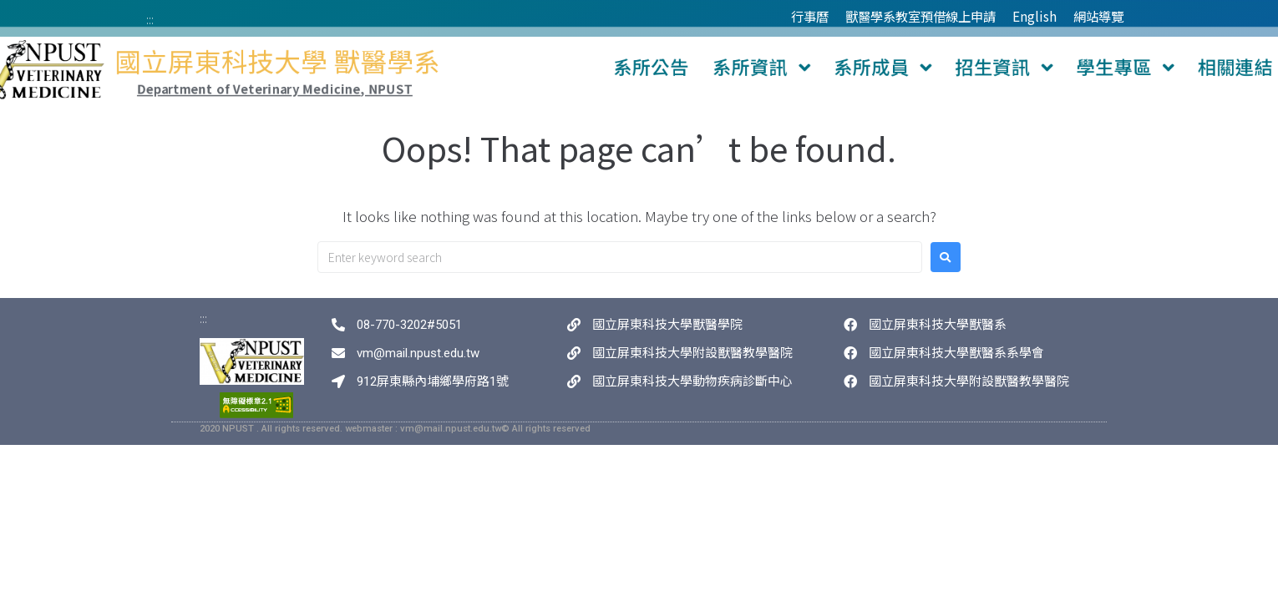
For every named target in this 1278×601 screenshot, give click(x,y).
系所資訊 (731, 68)
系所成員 (823, 68)
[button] (826, 68)
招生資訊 (915, 68)
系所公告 (648, 68)
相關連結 (1090, 68)
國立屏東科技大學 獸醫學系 (364, 64)
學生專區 (1007, 68)
